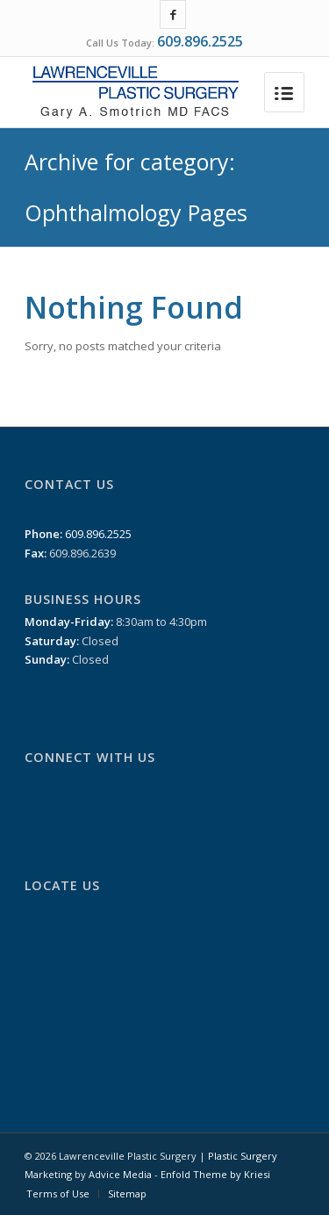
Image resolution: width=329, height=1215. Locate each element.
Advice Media (120, 1174)
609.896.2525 (200, 41)
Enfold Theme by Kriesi (215, 1174)
